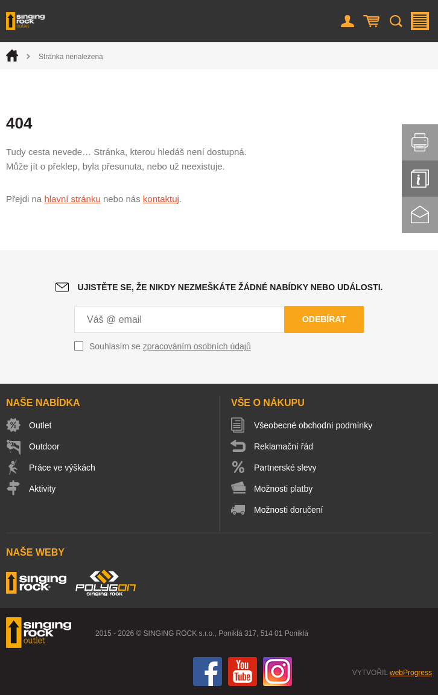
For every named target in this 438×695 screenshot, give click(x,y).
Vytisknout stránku (420, 142)
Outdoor (44, 446)
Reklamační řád (283, 446)
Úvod (12, 55)
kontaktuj (161, 199)
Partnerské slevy (285, 467)
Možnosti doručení (288, 510)
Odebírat (324, 319)
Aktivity (42, 488)
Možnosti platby (283, 488)
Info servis (420, 178)
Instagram (277, 671)
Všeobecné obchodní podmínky (313, 425)
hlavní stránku (72, 199)
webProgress (411, 672)
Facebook (207, 671)
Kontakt (420, 215)
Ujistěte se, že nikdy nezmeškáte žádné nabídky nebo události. (230, 287)
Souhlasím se (170, 346)
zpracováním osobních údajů (197, 346)
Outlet (40, 425)
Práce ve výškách (62, 467)
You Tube (242, 671)
